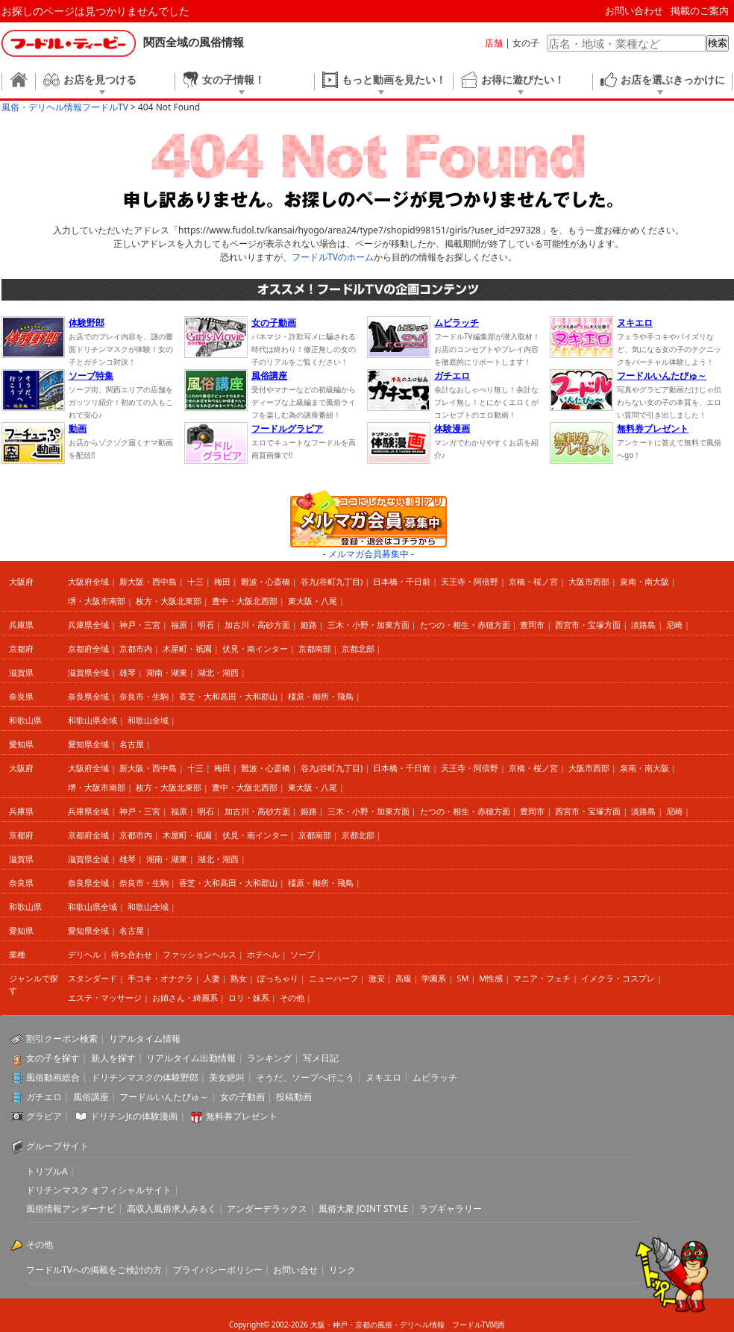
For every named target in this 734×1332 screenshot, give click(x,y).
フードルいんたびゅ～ (164, 1096)
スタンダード (92, 978)
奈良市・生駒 (144, 696)
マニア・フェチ (542, 978)
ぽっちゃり (277, 978)
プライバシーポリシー (218, 1269)
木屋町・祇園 (187, 648)
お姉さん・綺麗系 (185, 997)
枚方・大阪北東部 (168, 600)
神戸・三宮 (139, 624)
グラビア (44, 1116)
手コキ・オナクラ (160, 978)
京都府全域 (88, 648)
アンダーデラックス (267, 1208)
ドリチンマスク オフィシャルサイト (99, 1190)
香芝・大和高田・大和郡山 (228, 696)
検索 (717, 42)
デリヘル (84, 954)
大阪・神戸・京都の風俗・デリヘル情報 (377, 1324)
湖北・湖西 (218, 672)
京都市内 (135, 648)
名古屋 (131, 744)
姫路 (309, 624)
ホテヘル (263, 954)
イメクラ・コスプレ (618, 978)
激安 (376, 978)
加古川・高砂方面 (257, 624)
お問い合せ (295, 1269)
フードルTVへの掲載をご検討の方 (94, 1269)
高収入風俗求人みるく (171, 1208)
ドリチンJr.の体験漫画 (134, 1116)
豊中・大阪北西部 (244, 600)
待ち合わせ (131, 954)
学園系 (433, 978)
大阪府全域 (88, 581)
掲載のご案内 (700, 10)
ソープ (302, 954)
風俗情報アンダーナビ (71, 1208)
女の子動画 (242, 1096)
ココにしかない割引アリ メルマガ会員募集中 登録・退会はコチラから (368, 518)
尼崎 (674, 624)
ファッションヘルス (199, 954)
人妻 (212, 978)
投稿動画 (294, 1096)
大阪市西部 (588, 581)
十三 (195, 581)
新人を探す (113, 1058)
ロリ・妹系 (248, 997)
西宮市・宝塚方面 (588, 624)
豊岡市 (532, 624)
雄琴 (127, 672)
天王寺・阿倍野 (469, 581)
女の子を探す (53, 1058)
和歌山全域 (148, 720)
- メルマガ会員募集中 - (368, 553)
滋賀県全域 (88, 672)
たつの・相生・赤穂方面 (465, 624)
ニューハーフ (333, 978)
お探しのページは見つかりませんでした (95, 11)
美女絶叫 (227, 1077)
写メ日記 (321, 1058)
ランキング (269, 1058)
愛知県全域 (88, 744)
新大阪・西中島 (148, 581)
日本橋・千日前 (401, 581)
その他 (292, 997)
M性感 (491, 978)
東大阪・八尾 (312, 600)
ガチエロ (44, 1096)
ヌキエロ (383, 1077)
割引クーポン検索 (62, 1038)
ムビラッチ (435, 1077)
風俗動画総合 (53, 1077)
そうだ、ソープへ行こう (305, 1077)
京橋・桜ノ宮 (533, 581)
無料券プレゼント (241, 1116)
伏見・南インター (255, 648)
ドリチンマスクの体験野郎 (144, 1077)
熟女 (238, 978)
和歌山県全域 (92, 720)
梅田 (222, 581)
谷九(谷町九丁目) (332, 581)
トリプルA (47, 1171)
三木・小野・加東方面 (368, 624)
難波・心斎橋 (265, 581)
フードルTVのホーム (333, 257)
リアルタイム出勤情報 (191, 1058)
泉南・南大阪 (644, 581)
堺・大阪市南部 (96, 600)
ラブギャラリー (450, 1208)
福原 (179, 624)
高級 (403, 978)
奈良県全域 (88, 696)
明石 (206, 624)
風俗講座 (91, 1096)
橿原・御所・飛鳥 (321, 696)
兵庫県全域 (88, 624)
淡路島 (643, 624)
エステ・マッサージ (105, 997)
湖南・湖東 (166, 672)
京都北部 (358, 648)
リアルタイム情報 (145, 1038)
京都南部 (314, 648)
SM (462, 978)
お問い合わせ (634, 10)
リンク (342, 1269)
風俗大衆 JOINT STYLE (363, 1208)
